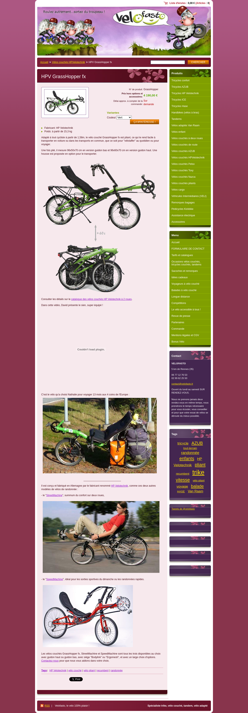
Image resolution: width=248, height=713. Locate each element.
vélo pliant (89, 670)
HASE (181, 491)
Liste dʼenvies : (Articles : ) (189, 3)
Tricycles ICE (178, 99)
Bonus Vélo (177, 341)
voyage (182, 486)
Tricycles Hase (179, 106)
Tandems (176, 119)
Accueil (44, 62)
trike (198, 472)
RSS (47, 705)
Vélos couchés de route (184, 144)
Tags (44, 670)
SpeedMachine (54, 579)
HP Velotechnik (119, 485)
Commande (177, 328)
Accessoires (178, 221)
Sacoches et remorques (184, 271)
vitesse (183, 479)
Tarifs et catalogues (182, 255)
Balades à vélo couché (184, 290)
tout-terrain (190, 448)
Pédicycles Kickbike (182, 209)
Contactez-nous (50, 660)
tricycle (182, 443)
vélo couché (74, 670)
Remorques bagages (183, 202)
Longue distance (180, 296)
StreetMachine (54, 495)
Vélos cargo (178, 189)
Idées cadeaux (179, 277)
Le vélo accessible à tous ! (186, 309)
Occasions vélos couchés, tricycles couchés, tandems (186, 263)
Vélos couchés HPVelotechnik (68, 62)
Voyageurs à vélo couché (185, 283)
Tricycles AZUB (179, 86)
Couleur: (111, 117)
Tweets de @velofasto (183, 509)
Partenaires (177, 322)
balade (197, 486)
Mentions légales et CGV (185, 335)
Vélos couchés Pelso (183, 164)
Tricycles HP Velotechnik (185, 93)
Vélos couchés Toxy (182, 170)
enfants (186, 458)
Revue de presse (180, 316)
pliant (200, 464)
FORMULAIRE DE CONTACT (187, 248)
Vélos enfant (178, 131)
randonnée (117, 670)
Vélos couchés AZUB (183, 151)
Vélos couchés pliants (183, 183)
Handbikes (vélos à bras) (185, 112)
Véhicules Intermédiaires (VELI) (189, 196)
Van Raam (195, 491)
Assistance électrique (183, 215)
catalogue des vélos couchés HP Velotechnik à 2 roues (101, 299)
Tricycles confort (180, 80)
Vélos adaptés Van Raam (185, 125)
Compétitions (178, 303)
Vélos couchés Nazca (183, 176)
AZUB (197, 443)
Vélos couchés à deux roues (187, 138)
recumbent (103, 670)
